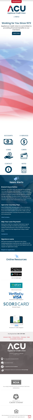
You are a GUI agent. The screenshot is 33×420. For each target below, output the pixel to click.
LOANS (8, 150)
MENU (16, 17)
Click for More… (5, 217)
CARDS (23, 150)
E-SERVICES (24, 136)
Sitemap (23, 337)
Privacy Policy (16, 337)
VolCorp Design (24, 369)
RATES (24, 164)
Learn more (16, 33)
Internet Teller (7, 337)
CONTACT (8, 164)
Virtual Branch (16, 1)
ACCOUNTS (8, 136)
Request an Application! (8, 250)
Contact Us (4, 234)
